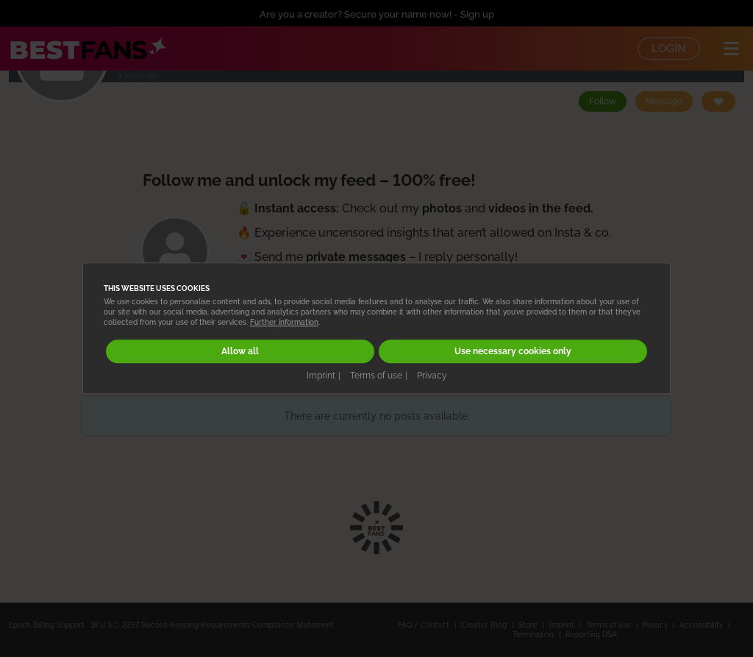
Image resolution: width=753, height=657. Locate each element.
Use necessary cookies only (512, 352)
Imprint (321, 375)
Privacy (432, 375)
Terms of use (376, 375)
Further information (284, 323)
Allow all (240, 352)
